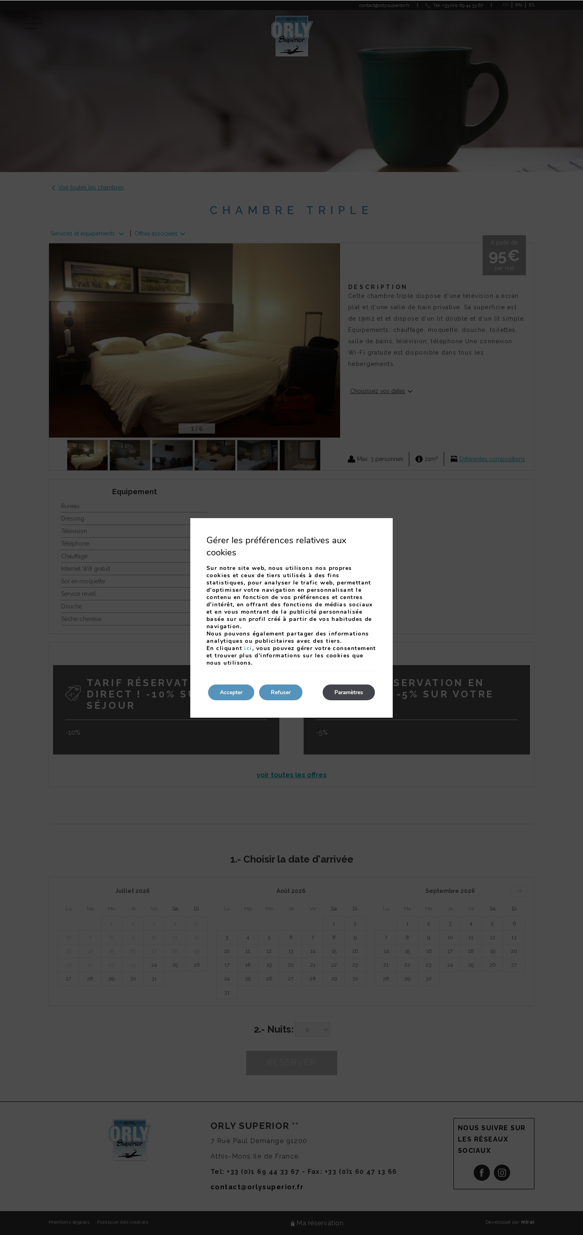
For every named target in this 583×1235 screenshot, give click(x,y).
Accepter (231, 692)
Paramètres (348, 692)
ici (248, 648)
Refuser (282, 692)
